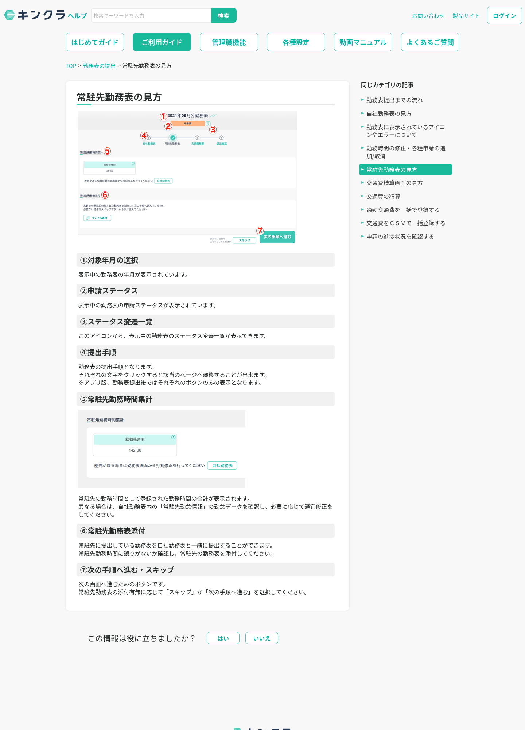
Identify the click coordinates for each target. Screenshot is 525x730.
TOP (71, 65)
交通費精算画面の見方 (394, 183)
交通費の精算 (383, 196)
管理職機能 (229, 42)
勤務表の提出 (99, 65)
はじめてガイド (94, 42)
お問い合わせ (428, 15)
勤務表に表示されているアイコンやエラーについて (405, 131)
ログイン (504, 15)
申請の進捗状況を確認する (400, 236)
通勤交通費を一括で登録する (403, 210)
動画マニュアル (363, 42)
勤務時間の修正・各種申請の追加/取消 (406, 152)
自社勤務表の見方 (389, 113)
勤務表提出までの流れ (394, 100)
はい (223, 638)
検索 (223, 15)
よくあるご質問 (430, 42)
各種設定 (296, 42)
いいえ (262, 638)
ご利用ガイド (161, 42)
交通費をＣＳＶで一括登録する (406, 223)
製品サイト (466, 15)
